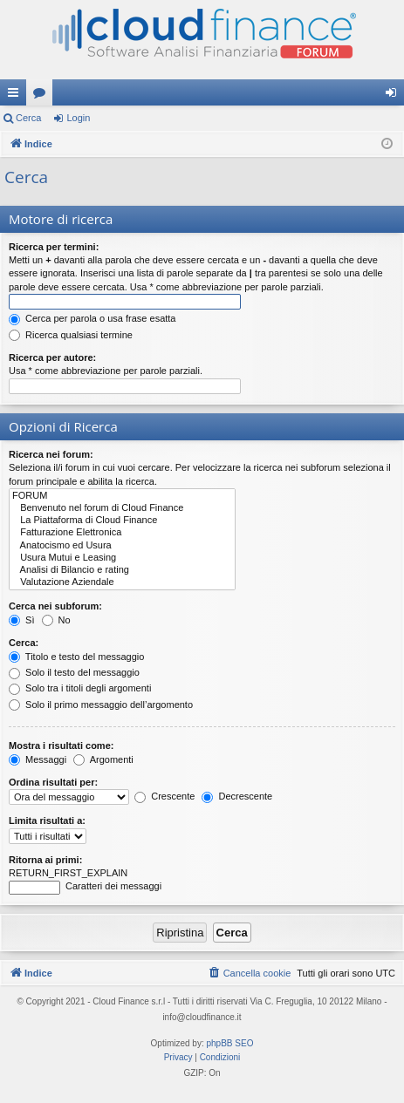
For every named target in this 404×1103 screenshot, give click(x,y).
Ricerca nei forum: (51, 454)
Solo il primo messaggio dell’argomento (101, 704)
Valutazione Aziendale (122, 582)
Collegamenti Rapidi (16, 96)
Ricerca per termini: (54, 247)
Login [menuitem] (395, 96)
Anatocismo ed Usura (122, 546)
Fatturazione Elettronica (122, 533)
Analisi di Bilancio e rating (122, 570)
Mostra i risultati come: (61, 745)
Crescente (164, 796)
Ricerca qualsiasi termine (71, 335)
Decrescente (237, 796)
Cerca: (23, 642)
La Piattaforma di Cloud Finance (122, 520)
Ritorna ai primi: (45, 859)
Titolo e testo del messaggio (76, 656)
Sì (21, 620)
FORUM (122, 496)
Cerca (28, 117)
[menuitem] (249, 973)
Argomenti (103, 759)
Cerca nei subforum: (55, 606)
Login (78, 117)
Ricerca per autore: (52, 357)
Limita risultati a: (47, 820)
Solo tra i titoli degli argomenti (80, 688)
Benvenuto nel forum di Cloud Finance (122, 508)
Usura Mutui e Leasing (122, 558)
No (56, 620)
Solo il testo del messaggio (74, 672)
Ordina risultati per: (53, 782)
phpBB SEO (230, 1043)
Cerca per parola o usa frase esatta (92, 318)
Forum (42, 96)
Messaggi (37, 759)
